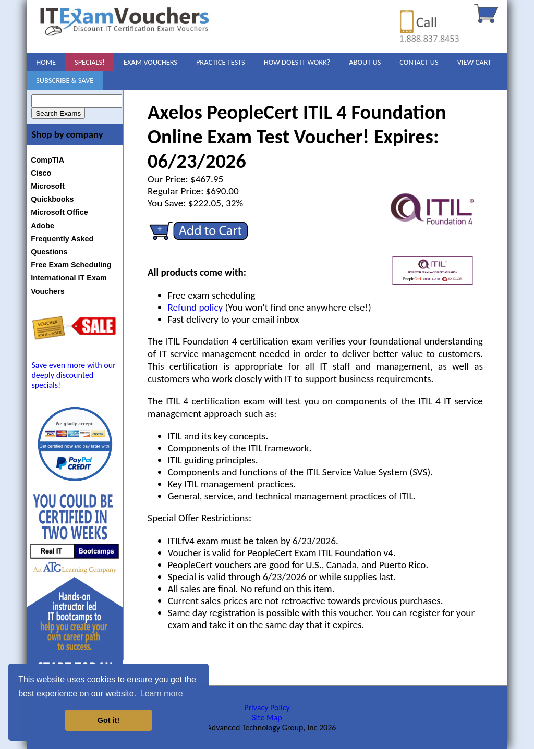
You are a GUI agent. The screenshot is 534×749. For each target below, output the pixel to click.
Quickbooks (52, 199)
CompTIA (47, 160)
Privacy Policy (267, 708)
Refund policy (195, 307)
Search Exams (58, 113)
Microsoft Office (59, 212)
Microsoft (48, 186)
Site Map (267, 717)
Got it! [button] (108, 720)
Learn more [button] (161, 693)
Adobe (42, 226)
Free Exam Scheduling (71, 265)
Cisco (41, 173)
